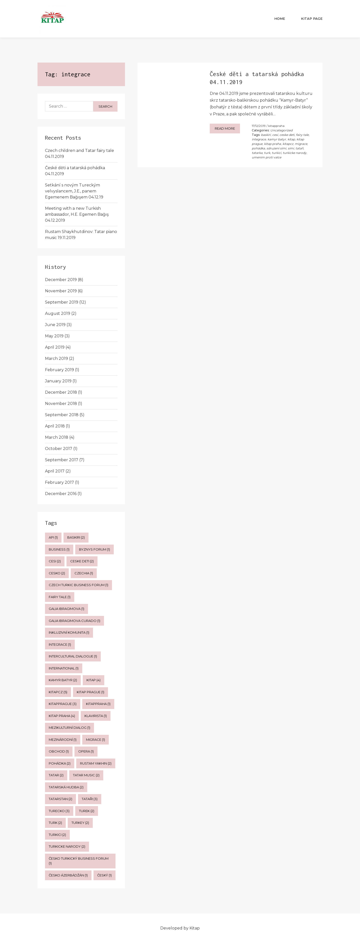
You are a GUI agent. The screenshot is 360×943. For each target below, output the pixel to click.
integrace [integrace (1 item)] (60, 644)
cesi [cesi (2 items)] (55, 561)
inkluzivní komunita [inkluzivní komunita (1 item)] (69, 632)
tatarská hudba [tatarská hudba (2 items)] (66, 787)
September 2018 (61, 414)
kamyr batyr (277, 139)
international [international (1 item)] (63, 668)
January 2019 (58, 381)
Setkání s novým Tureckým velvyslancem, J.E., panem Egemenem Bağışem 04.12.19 (74, 191)
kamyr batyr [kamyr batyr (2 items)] (63, 680)
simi (291, 148)
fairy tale (302, 135)
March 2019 (56, 358)
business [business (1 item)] (59, 549)
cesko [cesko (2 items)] (57, 573)
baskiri (266, 135)
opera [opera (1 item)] (86, 751)
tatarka (257, 153)
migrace (301, 144)
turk (267, 153)
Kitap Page (311, 19)
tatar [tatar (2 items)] (56, 775)
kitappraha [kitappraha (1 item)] (98, 704)
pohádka (258, 148)
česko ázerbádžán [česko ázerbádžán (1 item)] (68, 875)
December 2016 (60, 493)
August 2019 (57, 313)
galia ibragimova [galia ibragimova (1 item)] (66, 609)
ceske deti (287, 135)
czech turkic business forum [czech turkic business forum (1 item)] (78, 585)
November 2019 (61, 291)
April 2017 (54, 471)
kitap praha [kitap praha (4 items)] (62, 716)
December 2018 (61, 392)
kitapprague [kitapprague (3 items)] (62, 704)
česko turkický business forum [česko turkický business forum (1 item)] (78, 860)
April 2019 (54, 347)
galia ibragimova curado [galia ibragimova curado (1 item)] (74, 621)
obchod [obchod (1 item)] (59, 751)
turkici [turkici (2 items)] (57, 835)
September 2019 (61, 302)
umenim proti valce (266, 157)
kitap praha (272, 144)
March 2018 (56, 437)
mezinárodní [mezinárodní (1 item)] (62, 740)
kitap (291, 139)
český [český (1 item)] (104, 875)
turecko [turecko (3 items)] (59, 811)
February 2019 (59, 369)
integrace (259, 139)
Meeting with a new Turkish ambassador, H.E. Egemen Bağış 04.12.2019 (77, 214)
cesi (275, 135)
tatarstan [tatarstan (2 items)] (60, 799)
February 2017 (59, 482)
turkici (276, 153)
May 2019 (54, 336)
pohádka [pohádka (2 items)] (59, 763)
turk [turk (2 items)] (55, 823)
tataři (300, 148)
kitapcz (287, 144)
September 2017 (61, 459)
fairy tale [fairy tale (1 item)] (59, 597)
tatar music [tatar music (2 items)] (86, 775)
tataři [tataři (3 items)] (90, 799)
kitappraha (276, 126)
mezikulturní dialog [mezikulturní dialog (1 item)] (69, 728)
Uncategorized (281, 130)
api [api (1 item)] (53, 537)
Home (279, 19)
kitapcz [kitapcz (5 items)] (58, 692)
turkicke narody (294, 153)
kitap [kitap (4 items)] (93, 680)
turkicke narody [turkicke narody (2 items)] (67, 846)
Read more (225, 128)
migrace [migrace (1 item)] (95, 740)
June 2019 (55, 324)
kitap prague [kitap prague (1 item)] (90, 692)
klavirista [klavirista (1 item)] (95, 716)
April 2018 (55, 426)
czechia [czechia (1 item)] (83, 573)
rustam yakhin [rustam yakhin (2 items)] (96, 763)
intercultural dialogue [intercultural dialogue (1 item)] (73, 656)
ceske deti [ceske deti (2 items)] (82, 561)
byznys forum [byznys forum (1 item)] (94, 549)
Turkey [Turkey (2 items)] (80, 823)
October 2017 (58, 448)
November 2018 (61, 403)
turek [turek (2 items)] (86, 811)
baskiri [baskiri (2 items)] (76, 537)
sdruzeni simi (276, 148)
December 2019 (61, 279)
